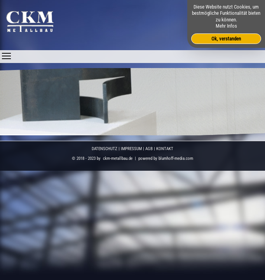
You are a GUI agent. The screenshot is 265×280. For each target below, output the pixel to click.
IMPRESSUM (131, 148)
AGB (149, 148)
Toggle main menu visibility (6, 54)
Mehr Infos (226, 26)
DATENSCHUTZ (104, 148)
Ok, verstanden (226, 39)
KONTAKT (164, 148)
